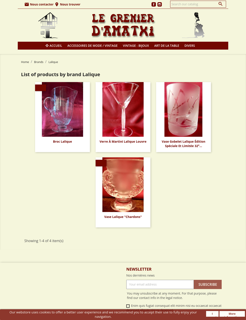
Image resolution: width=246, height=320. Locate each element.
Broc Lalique (62, 141)
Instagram (159, 4)
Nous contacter (38, 4)
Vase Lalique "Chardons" (123, 217)
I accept (212, 314)
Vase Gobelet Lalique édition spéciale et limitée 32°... (183, 143)
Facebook (154, 4)
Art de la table (166, 45)
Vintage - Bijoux (136, 45)
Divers (189, 45)
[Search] (198, 4)
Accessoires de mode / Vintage (92, 45)
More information (232, 314)
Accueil (56, 45)
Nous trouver (67, 4)
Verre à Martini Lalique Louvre (123, 141)
